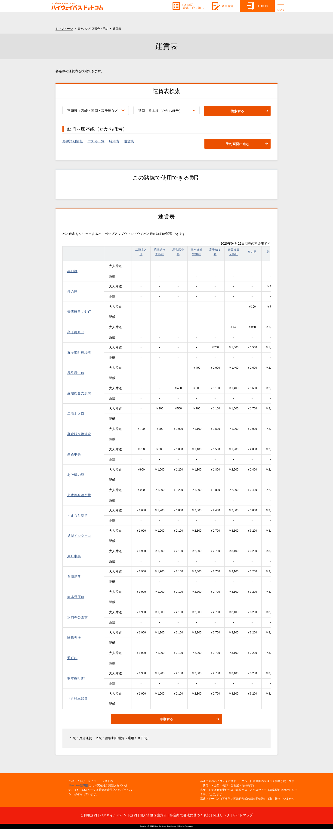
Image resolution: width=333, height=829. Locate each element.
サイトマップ (243, 815)
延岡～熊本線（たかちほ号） (160, 110)
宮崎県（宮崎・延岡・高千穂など (92, 110)
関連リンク (221, 815)
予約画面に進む (238, 144)
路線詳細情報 (72, 141)
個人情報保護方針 (153, 815)
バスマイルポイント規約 (118, 815)
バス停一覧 (96, 141)
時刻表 (114, 141)
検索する (237, 111)
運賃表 (129, 141)
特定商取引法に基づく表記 (190, 815)
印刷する (166, 719)
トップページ (64, 28)
